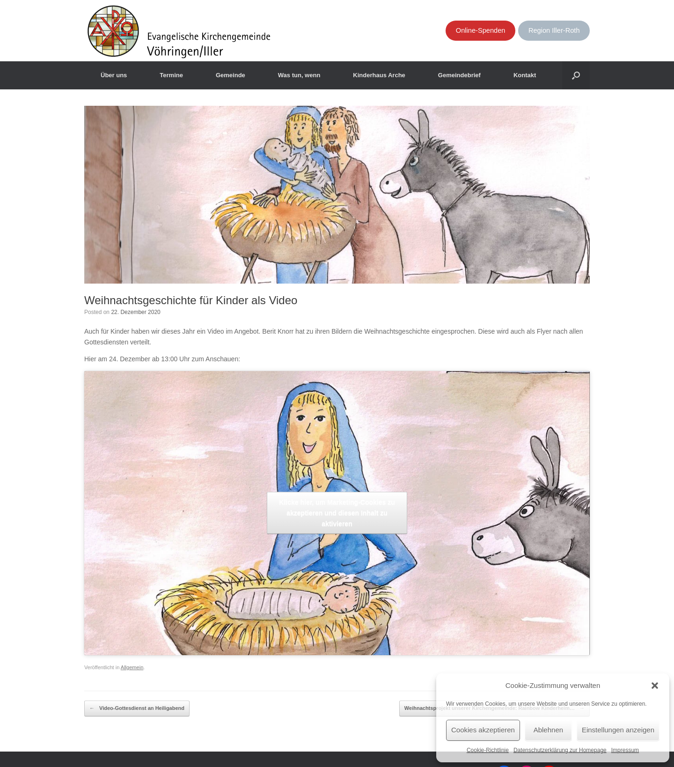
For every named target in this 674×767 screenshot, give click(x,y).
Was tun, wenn (299, 75)
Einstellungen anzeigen (618, 730)
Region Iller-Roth (554, 30)
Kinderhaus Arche (379, 75)
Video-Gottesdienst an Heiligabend (136, 708)
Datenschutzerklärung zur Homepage (560, 750)
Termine (171, 75)
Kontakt (524, 75)
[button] (654, 685)
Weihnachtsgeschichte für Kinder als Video (190, 300)
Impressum (625, 750)
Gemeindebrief (459, 75)
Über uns (114, 75)
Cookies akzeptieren (483, 730)
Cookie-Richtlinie (488, 750)
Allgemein (132, 667)
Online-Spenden (481, 30)
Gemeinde (230, 75)
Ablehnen (548, 730)
